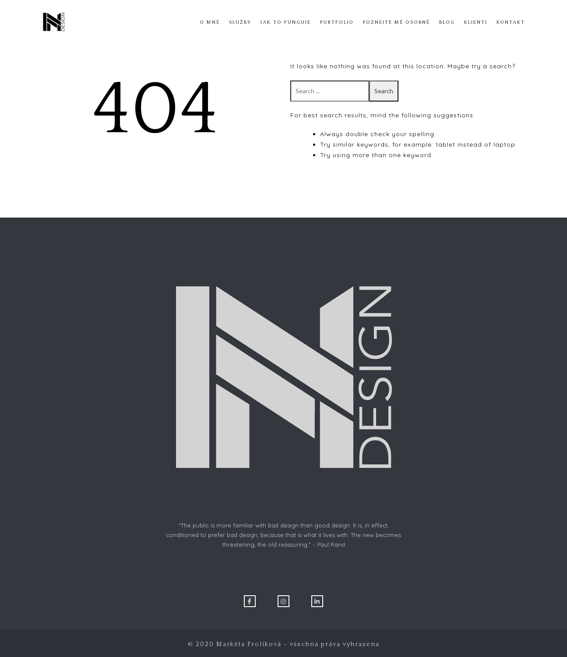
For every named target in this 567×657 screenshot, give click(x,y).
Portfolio (337, 22)
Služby (240, 22)
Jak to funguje (286, 22)
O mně (210, 22)
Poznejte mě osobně (396, 22)
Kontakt (511, 22)
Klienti (475, 22)
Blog (447, 22)
